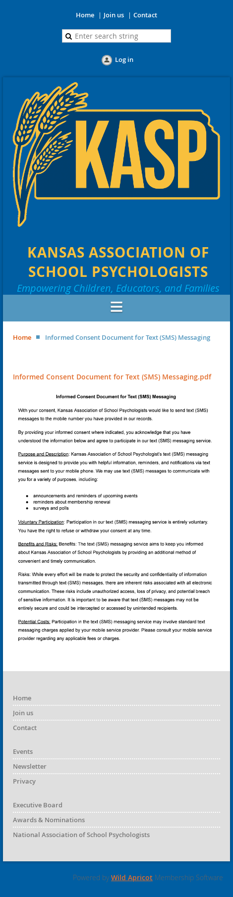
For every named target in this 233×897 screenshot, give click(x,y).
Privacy (24, 781)
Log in (124, 59)
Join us (114, 14)
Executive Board (37, 804)
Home (85, 14)
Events (23, 751)
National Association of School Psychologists (81, 834)
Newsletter (30, 766)
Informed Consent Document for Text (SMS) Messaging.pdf (112, 376)
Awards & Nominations (49, 819)
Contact (145, 14)
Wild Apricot (132, 877)
